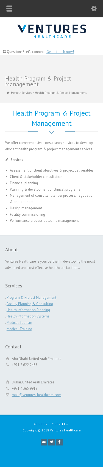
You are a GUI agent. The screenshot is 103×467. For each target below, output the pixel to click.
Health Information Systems (28, 316)
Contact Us (60, 424)
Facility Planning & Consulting (30, 303)
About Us (40, 424)
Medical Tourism (19, 322)
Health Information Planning (28, 310)
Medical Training (19, 329)
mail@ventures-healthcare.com (36, 395)
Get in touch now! (60, 51)
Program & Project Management (31, 297)
